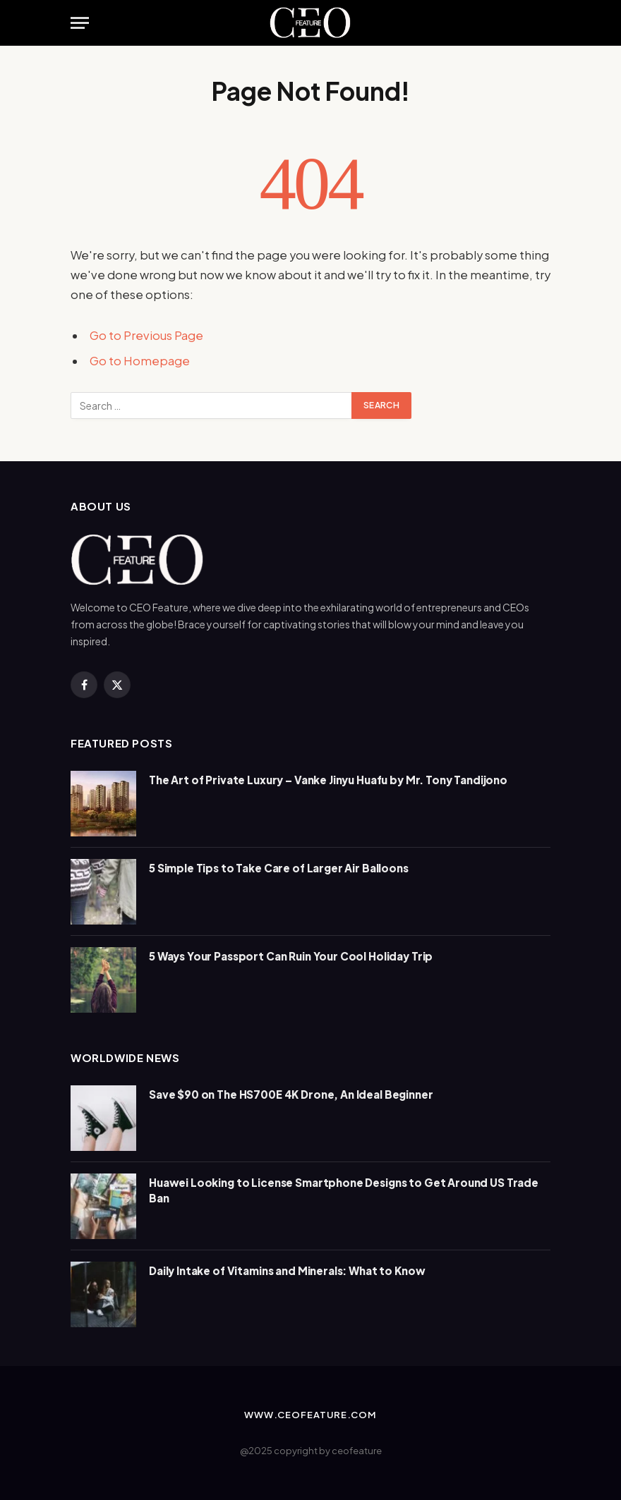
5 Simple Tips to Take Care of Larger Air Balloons (279, 867)
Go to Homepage (140, 360)
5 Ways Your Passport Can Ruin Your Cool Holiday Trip (291, 956)
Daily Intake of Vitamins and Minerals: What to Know (287, 1270)
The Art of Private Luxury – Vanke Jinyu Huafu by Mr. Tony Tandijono (328, 779)
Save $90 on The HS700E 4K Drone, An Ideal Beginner (291, 1094)
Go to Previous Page (146, 335)
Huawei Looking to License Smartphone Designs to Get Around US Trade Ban (343, 1190)
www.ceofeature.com (310, 1414)
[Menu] (80, 23)
